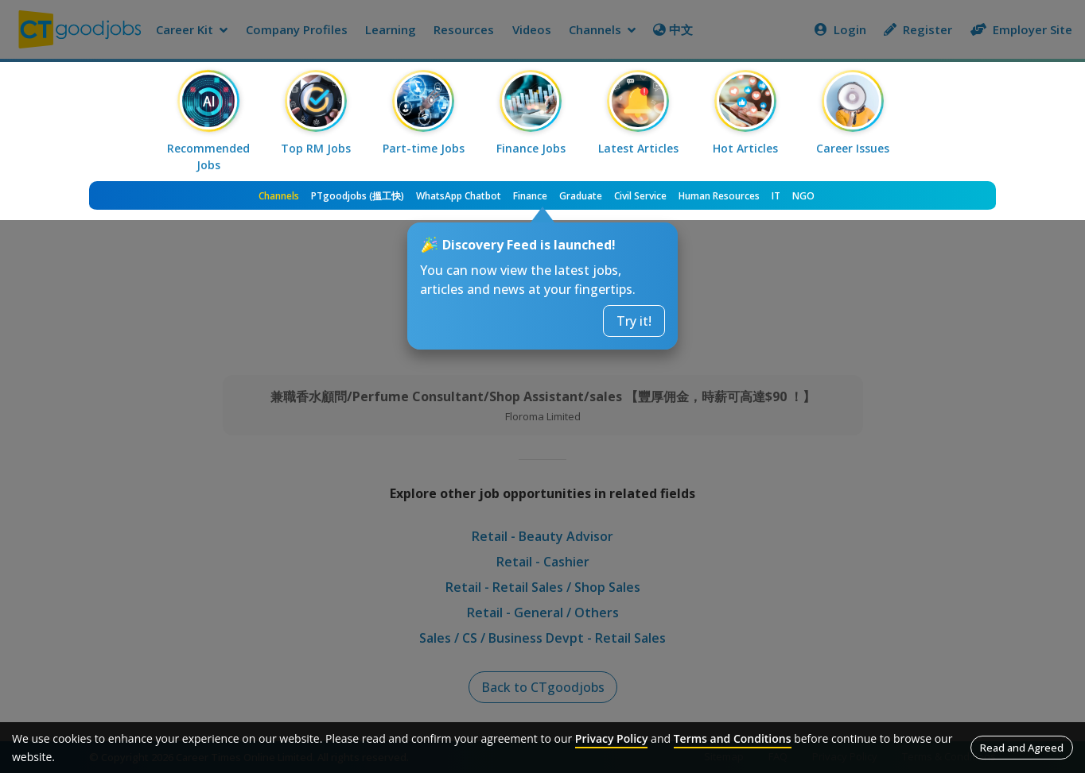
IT (776, 196)
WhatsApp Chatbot (458, 196)
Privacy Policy (611, 738)
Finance (530, 196)
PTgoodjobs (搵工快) (357, 196)
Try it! (633, 321)
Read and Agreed (1022, 747)
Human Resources (719, 196)
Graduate (580, 196)
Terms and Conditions (732, 738)
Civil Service (640, 196)
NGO (803, 196)
